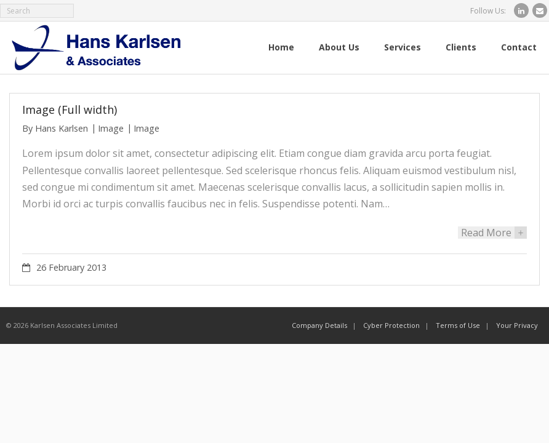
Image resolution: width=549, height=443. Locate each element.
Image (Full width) (69, 109)
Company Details (319, 325)
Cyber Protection (391, 325)
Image (111, 128)
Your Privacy (517, 325)
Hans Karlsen (61, 128)
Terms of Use (458, 325)
